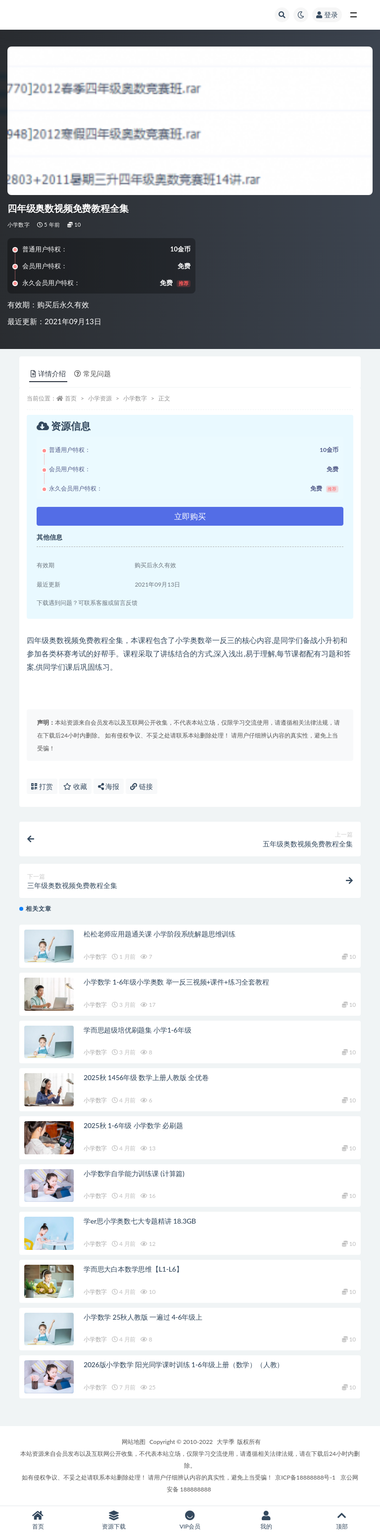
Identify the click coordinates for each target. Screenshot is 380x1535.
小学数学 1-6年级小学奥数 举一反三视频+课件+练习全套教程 (176, 982)
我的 (266, 1520)
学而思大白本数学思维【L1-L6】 (133, 1269)
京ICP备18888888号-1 (305, 1477)
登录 (327, 14)
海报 (109, 786)
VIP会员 (190, 1520)
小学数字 (18, 224)
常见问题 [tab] (92, 373)
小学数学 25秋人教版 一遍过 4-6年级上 (143, 1317)
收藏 (75, 786)
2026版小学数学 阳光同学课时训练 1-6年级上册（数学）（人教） (184, 1364)
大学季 (226, 1441)
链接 (141, 786)
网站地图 (133, 1441)
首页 (71, 398)
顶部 (342, 1520)
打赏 (42, 786)
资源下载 (114, 1520)
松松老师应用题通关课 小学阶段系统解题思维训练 (160, 934)
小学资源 (100, 398)
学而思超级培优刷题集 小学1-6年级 (137, 1030)
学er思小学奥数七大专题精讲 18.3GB (140, 1221)
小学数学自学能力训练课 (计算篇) (134, 1173)
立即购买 (190, 516)
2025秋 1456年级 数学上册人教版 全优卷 (146, 1077)
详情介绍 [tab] (48, 373)
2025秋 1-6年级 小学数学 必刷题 (133, 1125)
